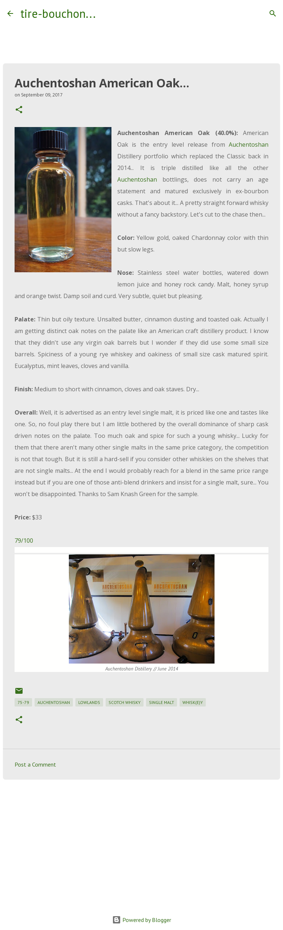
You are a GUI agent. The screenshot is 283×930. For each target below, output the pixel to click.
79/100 (24, 541)
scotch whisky (125, 702)
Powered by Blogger (141, 919)
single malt (161, 702)
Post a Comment (35, 764)
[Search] (106, 13)
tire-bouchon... (58, 13)
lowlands (89, 702)
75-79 (23, 702)
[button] (19, 110)
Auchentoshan (248, 145)
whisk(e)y (192, 702)
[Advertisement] (141, 842)
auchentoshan (54, 702)
